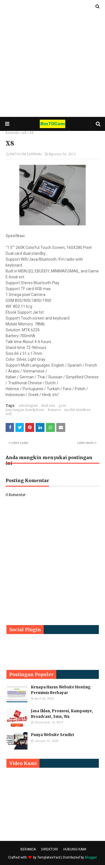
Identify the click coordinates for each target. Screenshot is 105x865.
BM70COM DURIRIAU (26, 154)
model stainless (77, 410)
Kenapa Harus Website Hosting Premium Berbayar (61, 690)
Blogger (91, 857)
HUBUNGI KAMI (74, 849)
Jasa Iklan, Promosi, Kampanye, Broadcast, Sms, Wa (62, 714)
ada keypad (28, 405)
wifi (24, 133)
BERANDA (28, 849)
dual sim (48, 405)
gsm (62, 405)
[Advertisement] (52, 58)
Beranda (12, 133)
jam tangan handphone (25, 410)
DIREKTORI (49, 849)
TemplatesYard (48, 857)
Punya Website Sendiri (52, 734)
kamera (54, 410)
